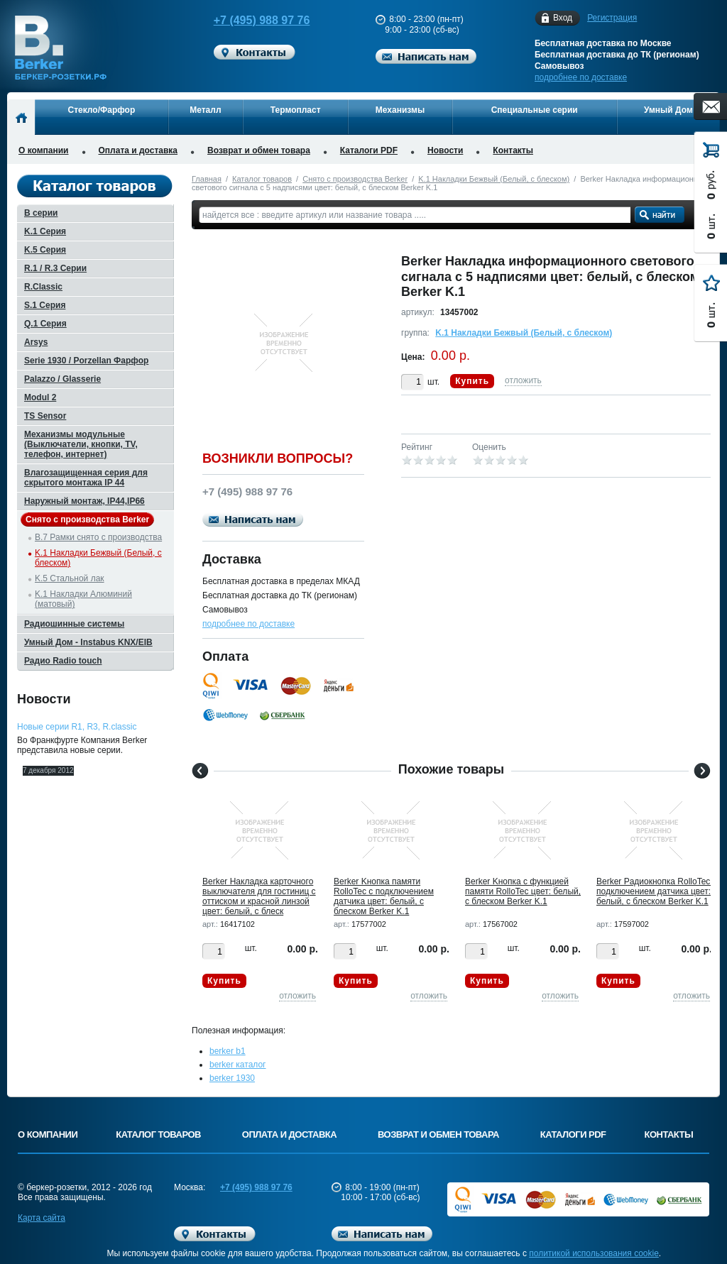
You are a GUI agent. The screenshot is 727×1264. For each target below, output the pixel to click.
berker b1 (227, 1051)
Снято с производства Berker (355, 179)
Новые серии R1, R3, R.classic (76, 727)
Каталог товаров (262, 179)
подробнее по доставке (581, 77)
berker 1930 (232, 1078)
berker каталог (237, 1065)
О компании (43, 150)
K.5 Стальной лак (69, 578)
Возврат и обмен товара (258, 150)
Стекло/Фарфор (102, 110)
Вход (562, 18)
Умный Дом (668, 110)
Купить (472, 381)
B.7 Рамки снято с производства (98, 537)
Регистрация (612, 18)
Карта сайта (41, 1218)
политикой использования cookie (594, 1253)
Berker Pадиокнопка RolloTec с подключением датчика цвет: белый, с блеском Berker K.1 (656, 891)
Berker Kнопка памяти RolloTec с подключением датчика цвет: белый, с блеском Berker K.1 (384, 896)
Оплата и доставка (138, 150)
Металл (205, 110)
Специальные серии (534, 110)
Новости (445, 150)
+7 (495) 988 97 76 (248, 20)
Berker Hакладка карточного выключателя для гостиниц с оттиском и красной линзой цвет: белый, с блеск (259, 896)
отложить (523, 380)
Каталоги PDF (369, 150)
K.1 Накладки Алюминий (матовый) (83, 599)
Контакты (513, 150)
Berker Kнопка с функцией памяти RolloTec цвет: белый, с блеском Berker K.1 (523, 891)
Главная (207, 179)
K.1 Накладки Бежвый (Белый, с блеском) (493, 179)
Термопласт (295, 110)
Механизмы (400, 110)
